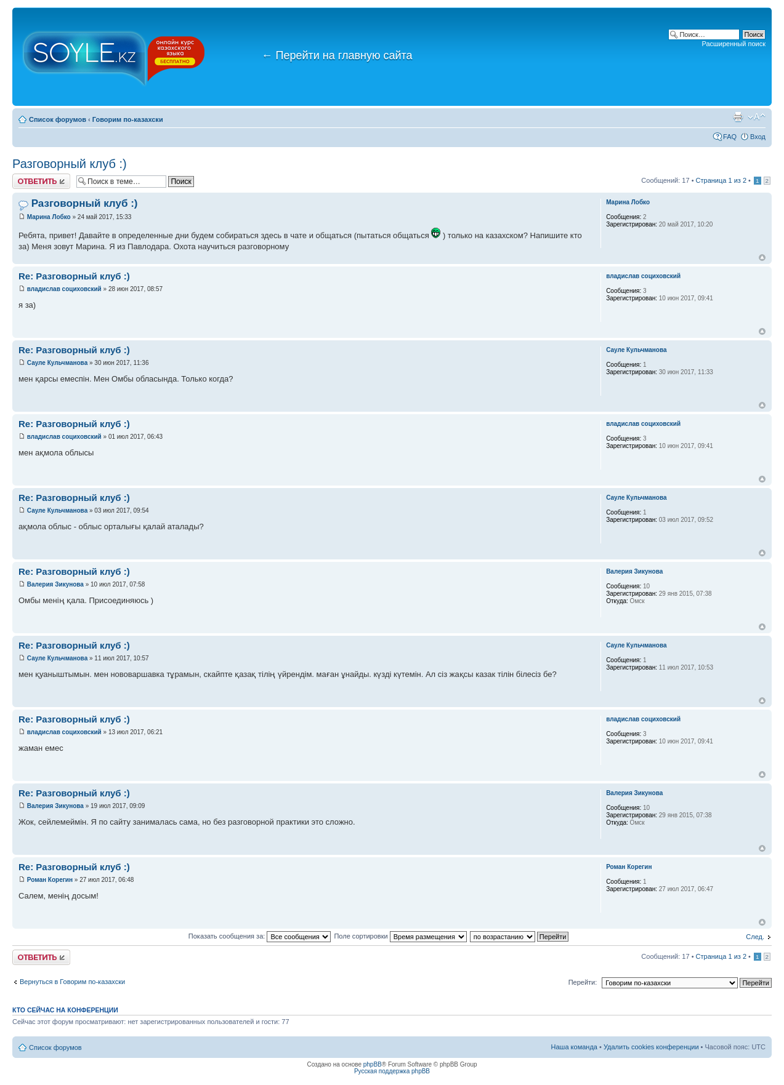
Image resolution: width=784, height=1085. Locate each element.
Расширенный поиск (733, 43)
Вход (758, 136)
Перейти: (582, 982)
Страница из (721, 180)
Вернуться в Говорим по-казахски (72, 981)
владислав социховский (64, 289)
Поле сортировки (400, 936)
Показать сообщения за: (259, 936)
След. (755, 936)
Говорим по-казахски (127, 119)
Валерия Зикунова (55, 584)
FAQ (730, 136)
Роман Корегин (50, 879)
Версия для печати (738, 116)
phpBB (372, 1064)
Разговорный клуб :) (69, 163)
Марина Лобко (49, 217)
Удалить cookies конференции (651, 1047)
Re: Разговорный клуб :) (74, 276)
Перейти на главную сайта (337, 55)
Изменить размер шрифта (757, 116)
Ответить (41, 181)
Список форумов (57, 119)
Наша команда (574, 1047)
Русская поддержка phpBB (392, 1071)
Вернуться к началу (762, 257)
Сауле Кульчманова (57, 362)
